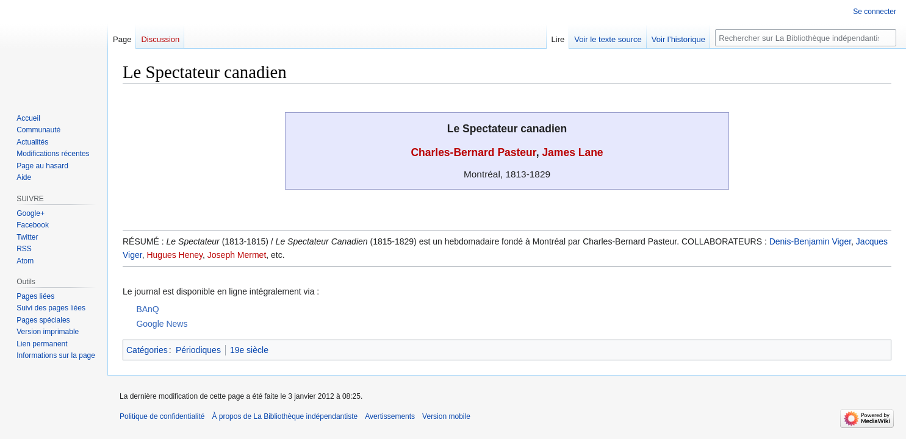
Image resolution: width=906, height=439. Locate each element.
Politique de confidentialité (162, 416)
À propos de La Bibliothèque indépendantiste (285, 416)
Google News (161, 324)
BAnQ (147, 309)
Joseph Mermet (236, 255)
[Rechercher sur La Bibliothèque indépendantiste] (805, 37)
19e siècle (249, 350)
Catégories (147, 350)
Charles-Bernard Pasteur (473, 152)
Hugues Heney (174, 255)
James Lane (572, 152)
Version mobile (446, 416)
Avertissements (390, 416)
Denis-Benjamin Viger (810, 241)
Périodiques (198, 350)
